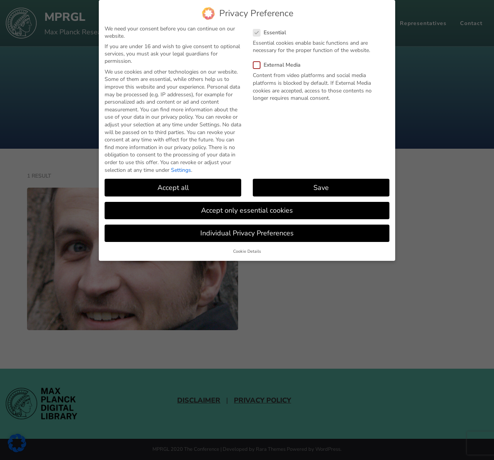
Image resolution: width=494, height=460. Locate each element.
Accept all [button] (173, 187)
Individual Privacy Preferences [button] (247, 233)
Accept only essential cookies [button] (247, 210)
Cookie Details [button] (247, 251)
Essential (272, 32)
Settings (181, 169)
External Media (279, 65)
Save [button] (321, 187)
